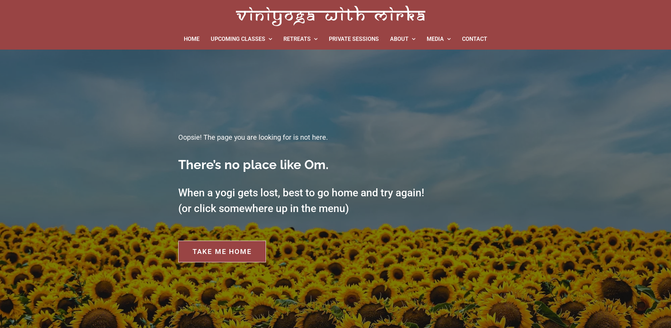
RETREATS (300, 39)
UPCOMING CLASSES (241, 39)
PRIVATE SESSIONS (354, 39)
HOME (192, 39)
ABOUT (403, 39)
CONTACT (474, 39)
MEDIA (439, 39)
